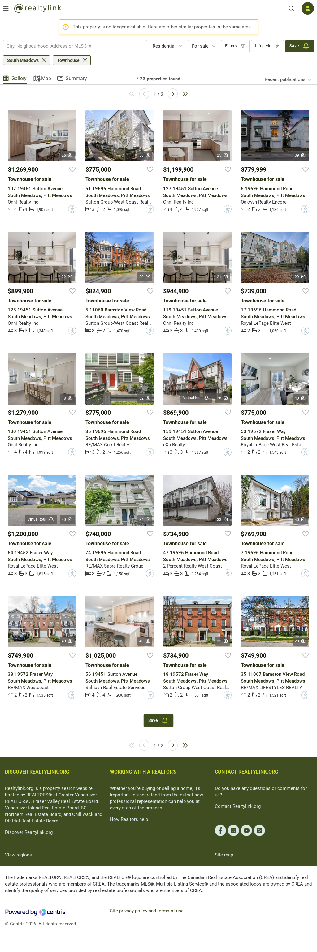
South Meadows (23, 60)
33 (222, 519)
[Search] (291, 8)
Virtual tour (196, 398)
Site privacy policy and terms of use (147, 911)
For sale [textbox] (200, 46)
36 (145, 155)
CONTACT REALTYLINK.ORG (246, 772)
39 (300, 155)
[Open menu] (6, 8)
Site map (224, 855)
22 (67, 277)
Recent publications (285, 79)
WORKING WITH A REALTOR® (143, 772)
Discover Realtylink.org (29, 832)
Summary (76, 78)
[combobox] (75, 46)
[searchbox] (71, 46)
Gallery (19, 78)
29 (300, 277)
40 (300, 398)
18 (67, 398)
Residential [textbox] (164, 46)
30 (145, 277)
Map (46, 78)
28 (300, 641)
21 (222, 277)
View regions (18, 855)
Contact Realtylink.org (238, 806)
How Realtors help (129, 819)
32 (145, 398)
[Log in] (308, 8)
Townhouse (68, 60)
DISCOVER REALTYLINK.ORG (37, 772)
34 (145, 519)
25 (67, 155)
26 (222, 398)
